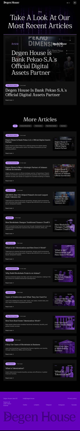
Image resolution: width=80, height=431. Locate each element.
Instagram (61, 405)
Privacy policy (72, 398)
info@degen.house (28, 398)
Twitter (25, 405)
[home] (11, 2)
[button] (68, 3)
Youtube (74, 405)
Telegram (49, 405)
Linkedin (36, 405)
